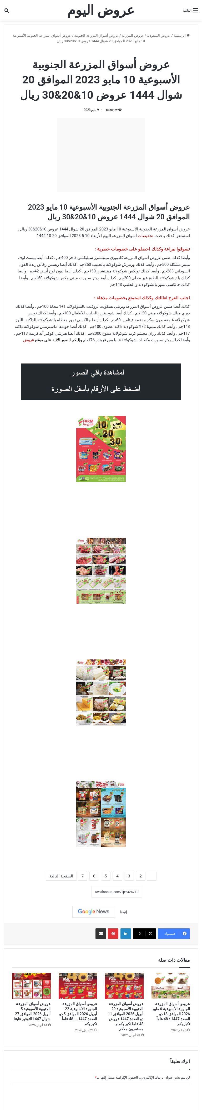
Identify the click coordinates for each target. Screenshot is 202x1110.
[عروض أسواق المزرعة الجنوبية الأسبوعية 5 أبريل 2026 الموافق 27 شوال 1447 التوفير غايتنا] (31, 986)
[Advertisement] (101, 155)
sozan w (112, 110)
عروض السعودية (158, 35)
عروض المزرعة (133, 35)
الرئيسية (182, 35)
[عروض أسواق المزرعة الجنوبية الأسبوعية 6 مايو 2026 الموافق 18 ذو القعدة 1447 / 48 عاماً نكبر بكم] (171, 986)
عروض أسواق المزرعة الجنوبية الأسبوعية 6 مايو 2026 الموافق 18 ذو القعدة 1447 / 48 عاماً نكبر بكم (171, 1014)
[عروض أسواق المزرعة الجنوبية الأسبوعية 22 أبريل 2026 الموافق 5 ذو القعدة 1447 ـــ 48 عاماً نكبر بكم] (78, 986)
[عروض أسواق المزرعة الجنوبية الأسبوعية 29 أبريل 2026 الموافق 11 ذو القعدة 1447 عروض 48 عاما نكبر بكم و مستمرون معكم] (124, 986)
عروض (28, 340)
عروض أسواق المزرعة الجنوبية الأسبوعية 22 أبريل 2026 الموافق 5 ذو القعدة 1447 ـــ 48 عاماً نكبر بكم (78, 1014)
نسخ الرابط (75, 892)
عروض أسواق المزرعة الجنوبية (96, 35)
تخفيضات (145, 235)
